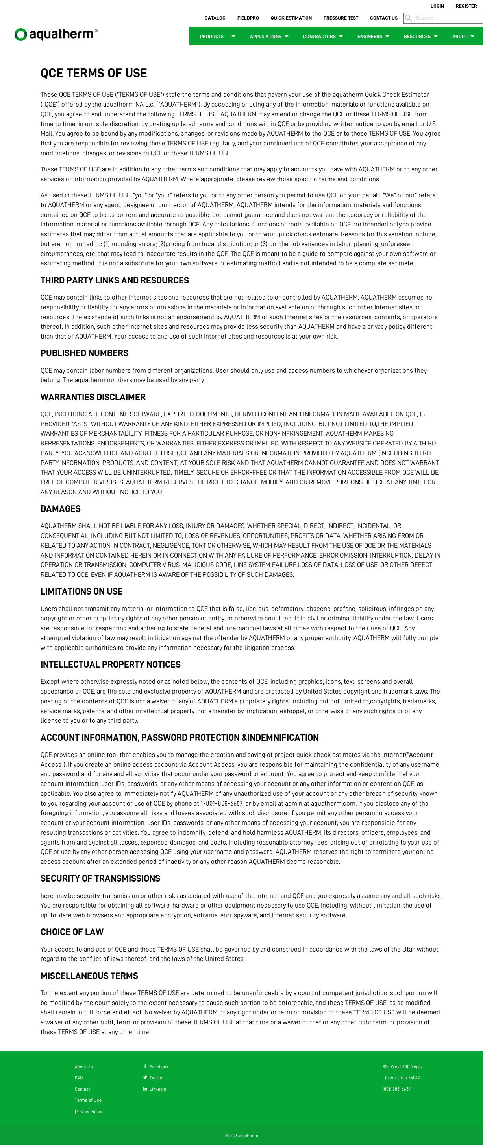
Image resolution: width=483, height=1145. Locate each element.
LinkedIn (154, 1089)
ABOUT (464, 36)
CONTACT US (384, 17)
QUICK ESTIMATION (291, 17)
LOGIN (437, 6)
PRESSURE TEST (341, 17)
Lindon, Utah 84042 (401, 1077)
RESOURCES (422, 36)
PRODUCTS (216, 36)
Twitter (153, 1077)
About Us (84, 1066)
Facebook (155, 1066)
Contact (82, 1089)
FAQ (79, 1077)
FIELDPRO (248, 17)
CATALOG (215, 17)
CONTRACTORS (324, 36)
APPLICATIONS (270, 36)
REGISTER (466, 6)
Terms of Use (88, 1100)
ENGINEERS (374, 36)
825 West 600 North (402, 1066)
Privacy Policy (88, 1111)
